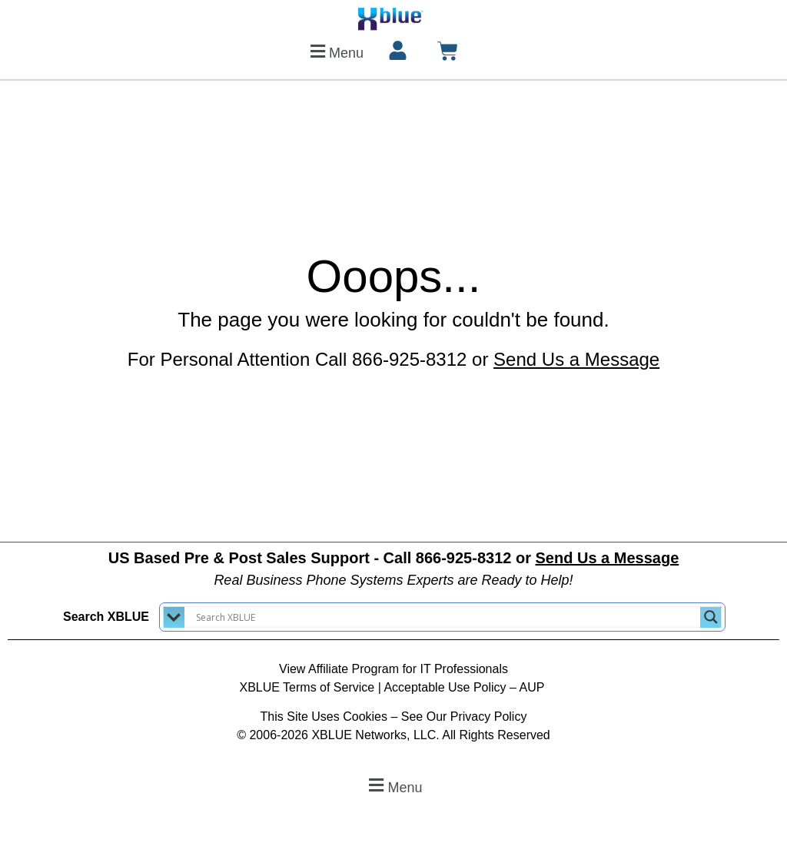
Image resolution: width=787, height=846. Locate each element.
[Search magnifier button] (711, 617)
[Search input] (446, 617)
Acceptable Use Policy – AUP (465, 687)
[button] (334, 51)
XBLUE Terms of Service (306, 687)
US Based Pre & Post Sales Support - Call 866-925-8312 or (393, 557)
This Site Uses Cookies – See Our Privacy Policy (394, 716)
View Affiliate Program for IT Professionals (393, 668)
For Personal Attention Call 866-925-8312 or (393, 359)
